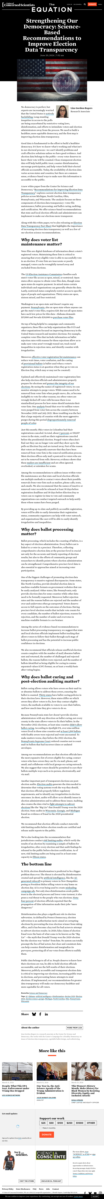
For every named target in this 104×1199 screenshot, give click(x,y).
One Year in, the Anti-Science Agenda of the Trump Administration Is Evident (50, 1089)
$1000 (79, 1123)
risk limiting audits (53, 840)
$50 (51, 1123)
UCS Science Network (11, 1095)
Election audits (44, 784)
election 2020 (70, 996)
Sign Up (69, 4)
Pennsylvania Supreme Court (36, 741)
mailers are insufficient (39, 463)
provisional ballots (33, 363)
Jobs (48, 1189)
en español (78, 4)
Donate (92, 4)
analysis (41, 406)
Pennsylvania (37, 307)
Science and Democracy (38, 993)
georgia (41, 999)
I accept (95, 1196)
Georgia (61, 810)
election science (32, 999)
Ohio (67, 999)
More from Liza (74, 1028)
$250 (69, 1123)
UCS (19, 1138)
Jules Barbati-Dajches (46, 1097)
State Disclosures (23, 1189)
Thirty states (45, 695)
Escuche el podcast (51, 1181)
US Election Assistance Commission (44, 274)
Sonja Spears (77, 1100)
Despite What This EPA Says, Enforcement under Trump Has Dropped (15, 1088)
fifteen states (39, 857)
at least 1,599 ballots (71, 731)
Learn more (78, 1196)
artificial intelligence (54, 878)
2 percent (64, 433)
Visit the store (26, 1181)
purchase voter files (63, 317)
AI (27, 996)
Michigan (75, 810)
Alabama (31, 996)
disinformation (58, 996)
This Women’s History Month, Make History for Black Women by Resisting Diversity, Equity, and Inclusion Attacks (85, 1091)
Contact (55, 1189)
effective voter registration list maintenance (54, 357)
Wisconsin (50, 810)
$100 (60, 1123)
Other (91, 1123)
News (41, 1189)
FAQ (34, 1189)
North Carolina (59, 999)
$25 (43, 1123)
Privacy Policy (7, 1189)
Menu (100, 4)
